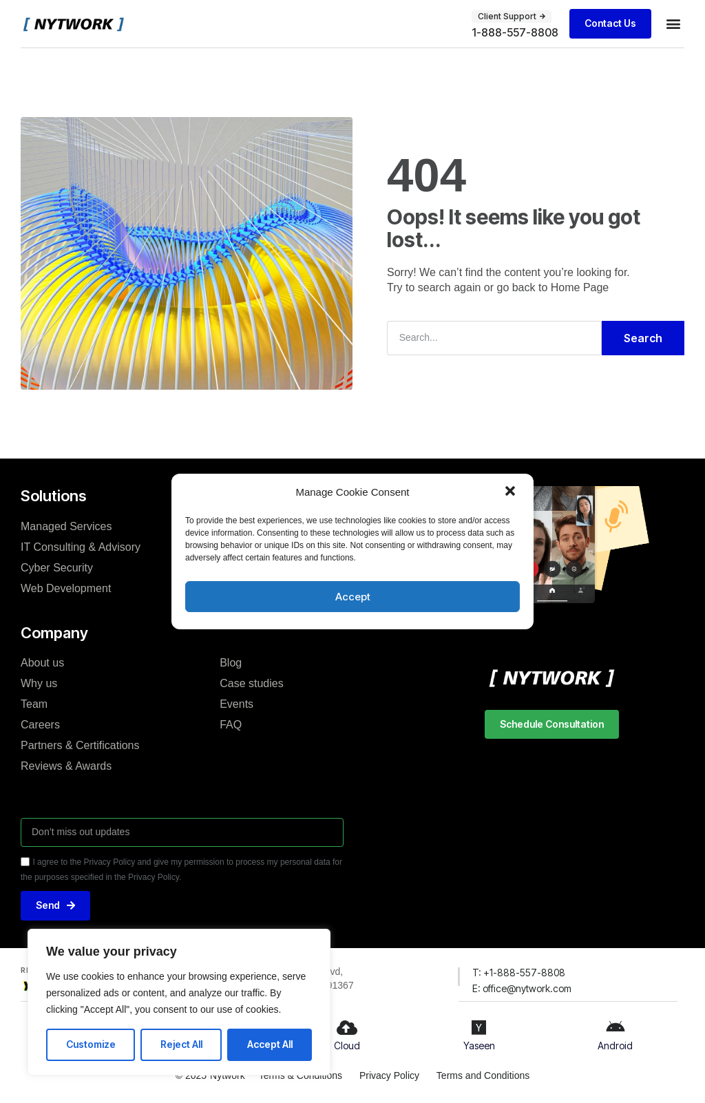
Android (615, 1045)
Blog (231, 663)
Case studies (252, 683)
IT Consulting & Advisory (80, 546)
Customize (91, 1044)
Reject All (181, 1044)
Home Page (580, 287)
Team (34, 704)
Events (236, 704)
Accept (352, 596)
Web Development (66, 587)
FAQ (231, 725)
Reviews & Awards (66, 766)
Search (643, 338)
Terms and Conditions (482, 1075)
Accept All (270, 1044)
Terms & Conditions (299, 1075)
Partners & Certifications (80, 745)
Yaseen (479, 1045)
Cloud (347, 1045)
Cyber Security (57, 567)
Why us (39, 683)
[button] (511, 492)
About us (42, 663)
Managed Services (66, 526)
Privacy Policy (389, 1075)
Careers (40, 725)
